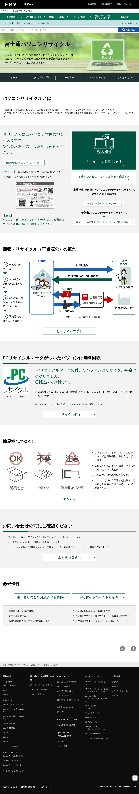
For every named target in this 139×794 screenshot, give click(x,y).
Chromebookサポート (67, 719)
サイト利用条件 (9, 665)
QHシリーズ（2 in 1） (11, 746)
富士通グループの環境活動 (21, 611)
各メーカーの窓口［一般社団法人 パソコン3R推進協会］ (105, 222)
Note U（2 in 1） (9, 733)
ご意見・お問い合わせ (39, 665)
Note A (5, 690)
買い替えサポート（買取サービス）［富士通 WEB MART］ (104, 616)
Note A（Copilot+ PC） (11, 686)
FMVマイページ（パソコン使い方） (95, 683)
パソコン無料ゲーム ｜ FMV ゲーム (91, 707)
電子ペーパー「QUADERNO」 (65, 734)
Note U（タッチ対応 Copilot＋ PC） (13, 710)
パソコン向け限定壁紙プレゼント (96, 738)
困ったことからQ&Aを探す (67, 682)
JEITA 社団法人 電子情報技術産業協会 (29, 621)
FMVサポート (6, 11)
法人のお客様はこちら (128, 23)
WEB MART (106, 4)
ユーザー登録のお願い (41, 23)
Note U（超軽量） (9, 723)
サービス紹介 (79, 16)
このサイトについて (10, 787)
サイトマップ (23, 665)
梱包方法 (69, 77)
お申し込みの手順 (41, 77)
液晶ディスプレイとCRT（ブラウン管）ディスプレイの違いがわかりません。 (45, 537)
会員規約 (54, 665)
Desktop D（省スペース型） (13, 761)
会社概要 (115, 682)
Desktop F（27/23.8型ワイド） (14, 756)
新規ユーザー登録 (22, 23)
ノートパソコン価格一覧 (39, 690)
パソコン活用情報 (33, 16)
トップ (14, 77)
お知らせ (125, 16)
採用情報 (115, 695)
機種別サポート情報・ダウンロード (102, 16)
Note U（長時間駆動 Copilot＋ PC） (13, 717)
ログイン (6, 23)
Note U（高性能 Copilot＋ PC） (14, 705)
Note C (5, 737)
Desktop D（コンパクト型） (13, 765)
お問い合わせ (46, 787)
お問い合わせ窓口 (56, 16)
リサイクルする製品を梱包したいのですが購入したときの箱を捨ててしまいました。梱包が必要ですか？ (58, 547)
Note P (5, 695)
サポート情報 (62, 746)
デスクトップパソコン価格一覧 (41, 685)
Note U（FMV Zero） (10, 728)
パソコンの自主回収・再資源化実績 (93, 611)
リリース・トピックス (120, 691)
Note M (5, 742)
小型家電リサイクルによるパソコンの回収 (97, 621)
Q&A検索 (11, 16)
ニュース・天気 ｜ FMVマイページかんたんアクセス (96, 698)
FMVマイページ (124, 4)
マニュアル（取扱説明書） (66, 725)
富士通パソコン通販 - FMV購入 (42, 678)
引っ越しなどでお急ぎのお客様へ (41, 597)
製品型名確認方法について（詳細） (24, 163)
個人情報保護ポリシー (29, 787)
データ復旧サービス (18, 616)
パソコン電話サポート (92, 734)
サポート (29, 4)
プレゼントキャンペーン (93, 713)
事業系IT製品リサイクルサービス (103, 203)
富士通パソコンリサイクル (66, 707)
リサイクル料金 (69, 414)
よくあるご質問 (125, 77)
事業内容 (115, 686)
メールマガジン (90, 717)
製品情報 (92, 4)
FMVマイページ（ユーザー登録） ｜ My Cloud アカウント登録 (96, 690)
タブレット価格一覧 (37, 694)
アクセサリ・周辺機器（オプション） (15, 772)
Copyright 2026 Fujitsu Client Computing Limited (117, 786)
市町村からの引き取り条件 (98, 597)
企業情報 (116, 676)
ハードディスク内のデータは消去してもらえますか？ (34, 542)
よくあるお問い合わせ (65, 691)
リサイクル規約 (97, 77)
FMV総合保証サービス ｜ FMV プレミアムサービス (94, 728)
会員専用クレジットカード (94, 722)
